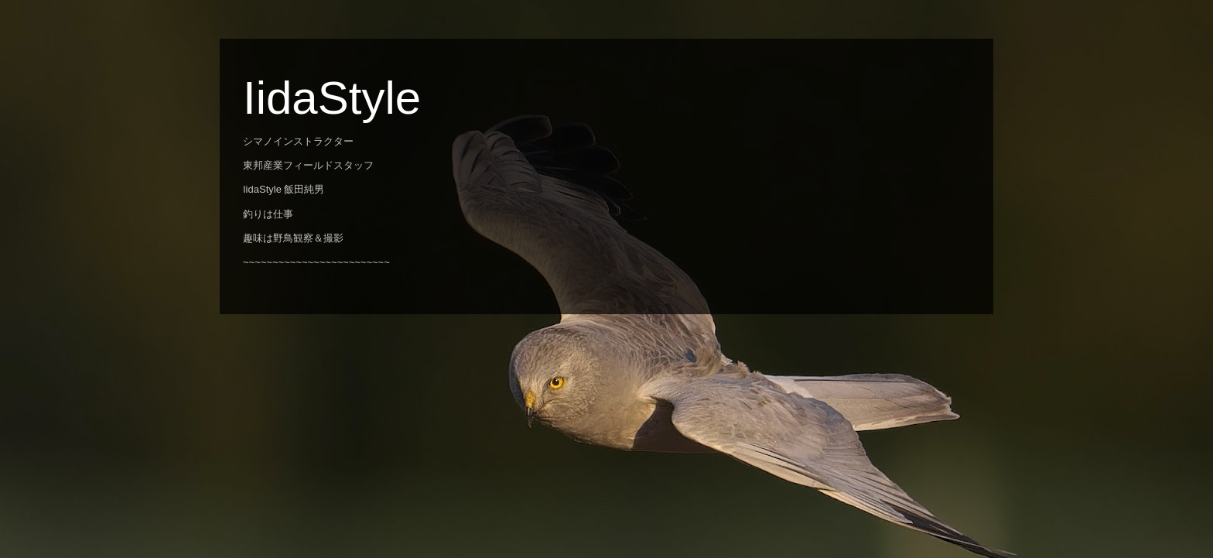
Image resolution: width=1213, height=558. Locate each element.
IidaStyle (332, 98)
